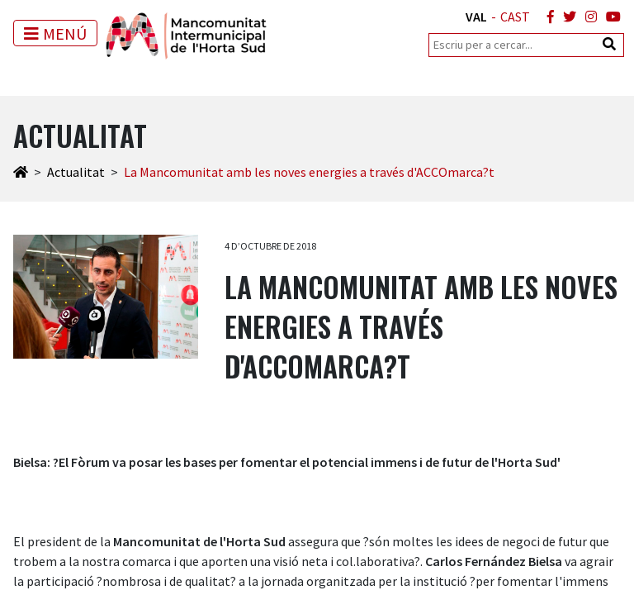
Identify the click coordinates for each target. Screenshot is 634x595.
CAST (515, 16)
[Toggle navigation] (55, 33)
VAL (476, 16)
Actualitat (76, 172)
